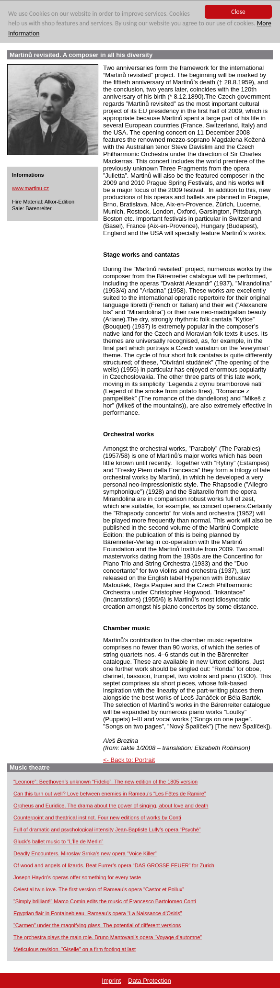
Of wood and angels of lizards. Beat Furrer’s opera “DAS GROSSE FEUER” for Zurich (113, 865)
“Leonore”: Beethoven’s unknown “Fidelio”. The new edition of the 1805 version (105, 781)
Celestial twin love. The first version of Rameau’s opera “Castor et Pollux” (98, 889)
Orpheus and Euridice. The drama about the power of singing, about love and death (110, 805)
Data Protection (149, 980)
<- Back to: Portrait (129, 759)
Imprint (111, 980)
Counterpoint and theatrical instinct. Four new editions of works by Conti (97, 817)
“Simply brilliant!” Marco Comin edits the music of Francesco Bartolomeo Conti (104, 901)
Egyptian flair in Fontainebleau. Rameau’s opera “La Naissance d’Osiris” (97, 913)
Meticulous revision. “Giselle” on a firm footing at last (74, 949)
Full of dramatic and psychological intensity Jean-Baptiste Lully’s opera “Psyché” (107, 829)
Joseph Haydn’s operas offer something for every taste (77, 877)
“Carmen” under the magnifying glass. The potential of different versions (97, 925)
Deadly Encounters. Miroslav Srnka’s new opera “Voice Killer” (85, 853)
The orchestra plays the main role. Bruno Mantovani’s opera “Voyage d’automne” (107, 937)
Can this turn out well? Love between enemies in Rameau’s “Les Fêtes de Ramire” (109, 793)
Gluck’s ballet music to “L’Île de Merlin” (58, 841)
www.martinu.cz (30, 188)
